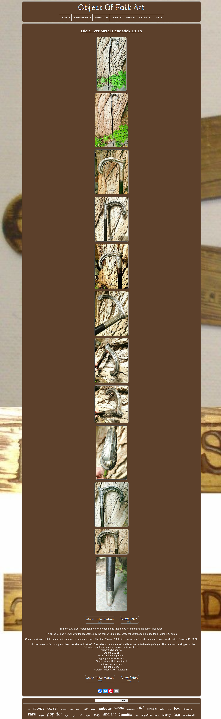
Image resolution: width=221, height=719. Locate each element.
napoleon (147, 715)
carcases (151, 708)
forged (41, 715)
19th (85, 708)
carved (52, 708)
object (88, 715)
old (140, 707)
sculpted (73, 716)
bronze (39, 708)
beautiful (125, 714)
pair (169, 709)
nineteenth (189, 715)
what (137, 715)
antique (105, 708)
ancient (109, 714)
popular (54, 713)
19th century (188, 709)
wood (119, 707)
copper (64, 709)
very (97, 714)
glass (157, 715)
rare (32, 713)
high (66, 716)
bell (80, 715)
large (177, 714)
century (166, 714)
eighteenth (131, 709)
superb (93, 709)
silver (77, 709)
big (29, 710)
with (71, 709)
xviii (162, 709)
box (177, 708)
